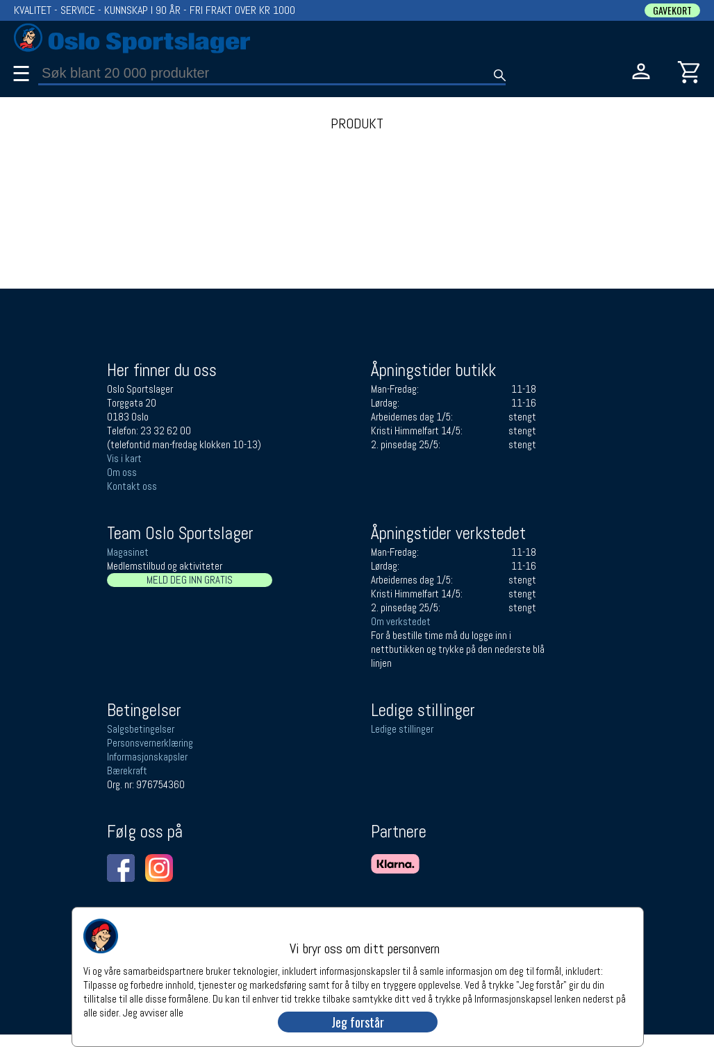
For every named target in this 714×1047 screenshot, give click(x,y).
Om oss (122, 472)
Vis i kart (124, 458)
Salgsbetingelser (140, 728)
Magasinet (128, 552)
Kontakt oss (132, 486)
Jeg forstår (357, 1022)
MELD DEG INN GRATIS (190, 579)
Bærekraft (127, 770)
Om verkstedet (401, 621)
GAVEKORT (672, 10)
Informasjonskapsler (147, 756)
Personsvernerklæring (150, 742)
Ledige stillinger (402, 728)
